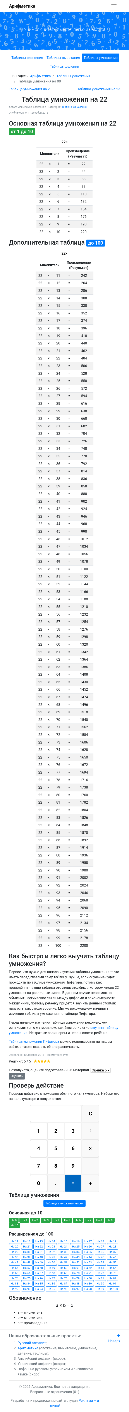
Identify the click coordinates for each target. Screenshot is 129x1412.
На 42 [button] (63, 1257)
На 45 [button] (100, 1257)
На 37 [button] (112, 1252)
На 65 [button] (14, 1273)
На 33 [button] (63, 1252)
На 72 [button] (100, 1273)
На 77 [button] (51, 1278)
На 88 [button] (75, 1283)
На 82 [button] (112, 1278)
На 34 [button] (75, 1252)
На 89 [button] (88, 1283)
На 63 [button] (100, 1267)
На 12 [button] (27, 1241)
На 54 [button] (100, 1262)
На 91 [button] (112, 1283)
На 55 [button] (112, 1262)
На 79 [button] (75, 1278)
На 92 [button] (14, 1289)
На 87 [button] (63, 1283)
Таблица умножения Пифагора (34, 1041)
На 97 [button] (75, 1289)
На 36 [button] (100, 1252)
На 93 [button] (27, 1289)
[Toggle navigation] (114, 6)
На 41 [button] (51, 1257)
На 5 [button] (67, 1220)
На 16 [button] (75, 1241)
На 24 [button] (63, 1246)
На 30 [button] (27, 1252)
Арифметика (22, 6)
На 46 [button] (112, 1257)
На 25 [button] (75, 1246)
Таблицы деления (64, 66)
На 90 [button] (100, 1283)
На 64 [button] (112, 1267)
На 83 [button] (14, 1283)
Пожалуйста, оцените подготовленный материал (49, 1070)
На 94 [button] (39, 1289)
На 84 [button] (27, 1283)
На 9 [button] (110, 1220)
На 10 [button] (14, 1225)
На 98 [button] (88, 1289)
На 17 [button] (88, 1241)
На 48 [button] (27, 1262)
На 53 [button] (88, 1262)
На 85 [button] (39, 1283)
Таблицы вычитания (63, 58)
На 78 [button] (63, 1278)
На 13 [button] (39, 1241)
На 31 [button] (39, 1252)
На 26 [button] (88, 1246)
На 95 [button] (51, 1289)
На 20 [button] (14, 1246)
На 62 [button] (88, 1267)
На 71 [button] (88, 1273)
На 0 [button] (14, 1220)
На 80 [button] (88, 1278)
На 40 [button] (39, 1257)
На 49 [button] (39, 1262)
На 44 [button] (88, 1257)
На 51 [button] (63, 1262)
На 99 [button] (100, 1289)
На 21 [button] (27, 1246)
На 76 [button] (39, 1278)
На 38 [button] (14, 1257)
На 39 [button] (27, 1257)
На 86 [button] (51, 1283)
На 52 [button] (75, 1262)
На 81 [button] (100, 1278)
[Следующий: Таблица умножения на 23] (98, 89)
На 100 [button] (113, 1289)
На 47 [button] (14, 1262)
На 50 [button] (51, 1262)
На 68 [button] (51, 1273)
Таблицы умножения (101, 58)
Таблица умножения (74, 107)
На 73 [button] (112, 1273)
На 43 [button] (75, 1257)
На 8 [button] (99, 1220)
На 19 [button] (112, 1241)
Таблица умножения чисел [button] (64, 1203)
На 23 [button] (51, 1246)
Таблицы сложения (27, 58)
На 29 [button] (14, 1252)
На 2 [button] (35, 1220)
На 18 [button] (100, 1241)
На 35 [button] (88, 1252)
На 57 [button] (27, 1267)
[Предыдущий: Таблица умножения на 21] (30, 89)
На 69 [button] (63, 1273)
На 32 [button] (51, 1252)
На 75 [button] (27, 1278)
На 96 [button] (63, 1289)
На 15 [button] (63, 1241)
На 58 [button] (39, 1267)
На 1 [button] (24, 1220)
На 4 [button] (56, 1220)
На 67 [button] (39, 1273)
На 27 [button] (100, 1246)
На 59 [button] (51, 1267)
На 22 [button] (39, 1246)
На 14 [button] (51, 1241)
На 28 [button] (112, 1246)
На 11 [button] (14, 1241)
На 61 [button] (75, 1267)
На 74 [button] (14, 1278)
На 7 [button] (88, 1220)
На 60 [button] (63, 1267)
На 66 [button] (27, 1273)
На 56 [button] (14, 1267)
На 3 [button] (46, 1220)
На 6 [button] (78, 1220)
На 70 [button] (75, 1273)
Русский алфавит (32, 1343)
